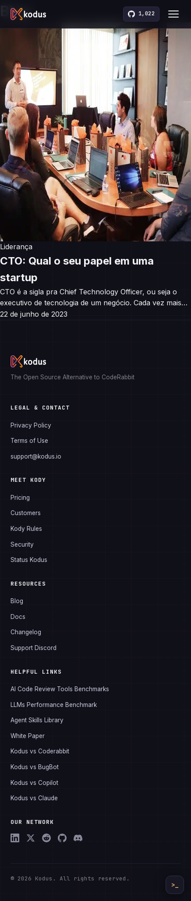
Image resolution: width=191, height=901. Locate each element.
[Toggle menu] (173, 14)
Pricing (20, 497)
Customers (26, 512)
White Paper (28, 735)
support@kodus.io (36, 456)
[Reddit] (46, 838)
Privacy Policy (31, 425)
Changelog (26, 632)
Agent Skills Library (37, 720)
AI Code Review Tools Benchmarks (60, 689)
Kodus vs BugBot (35, 766)
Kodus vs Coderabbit (40, 751)
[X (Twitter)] (30, 838)
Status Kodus (29, 559)
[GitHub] (62, 838)
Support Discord (34, 647)
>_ (174, 885)
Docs (18, 616)
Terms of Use (29, 440)
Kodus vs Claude (34, 798)
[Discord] (78, 838)
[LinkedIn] (15, 838)
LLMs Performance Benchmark (54, 704)
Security (22, 544)
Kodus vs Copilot (34, 782)
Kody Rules (26, 528)
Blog (17, 600)
